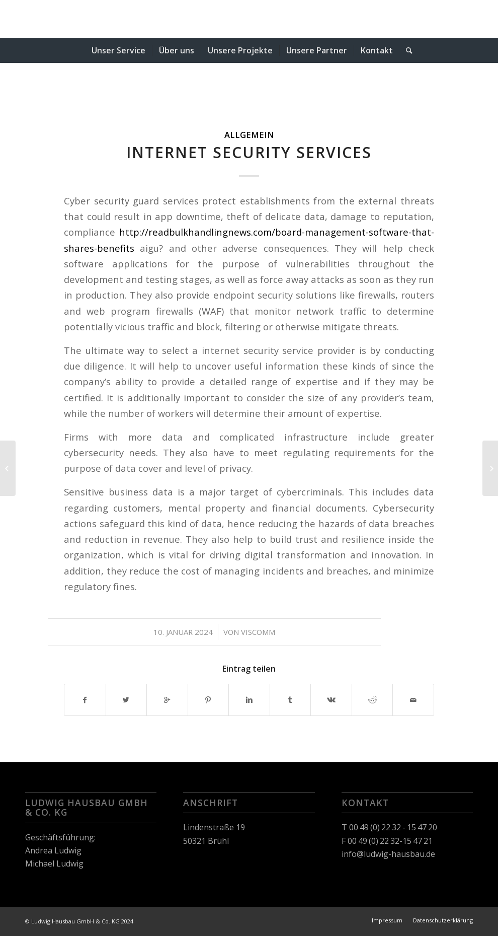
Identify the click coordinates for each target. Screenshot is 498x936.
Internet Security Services (249, 152)
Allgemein (249, 134)
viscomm (258, 632)
